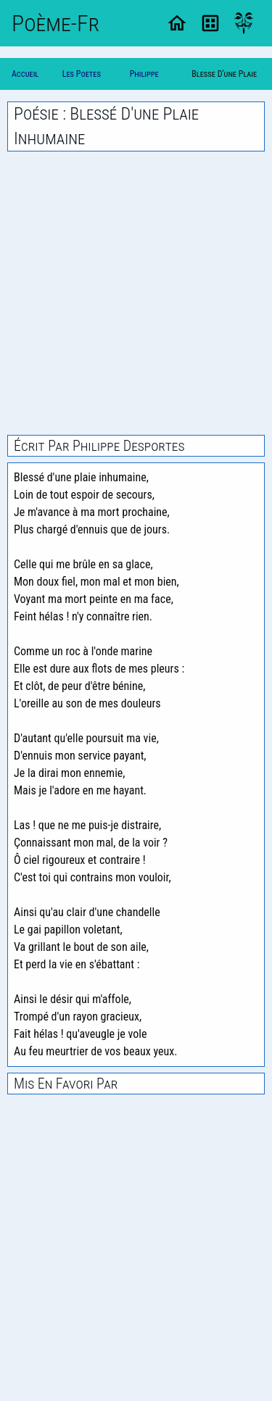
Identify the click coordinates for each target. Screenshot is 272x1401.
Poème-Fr (55, 23)
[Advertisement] (136, 293)
